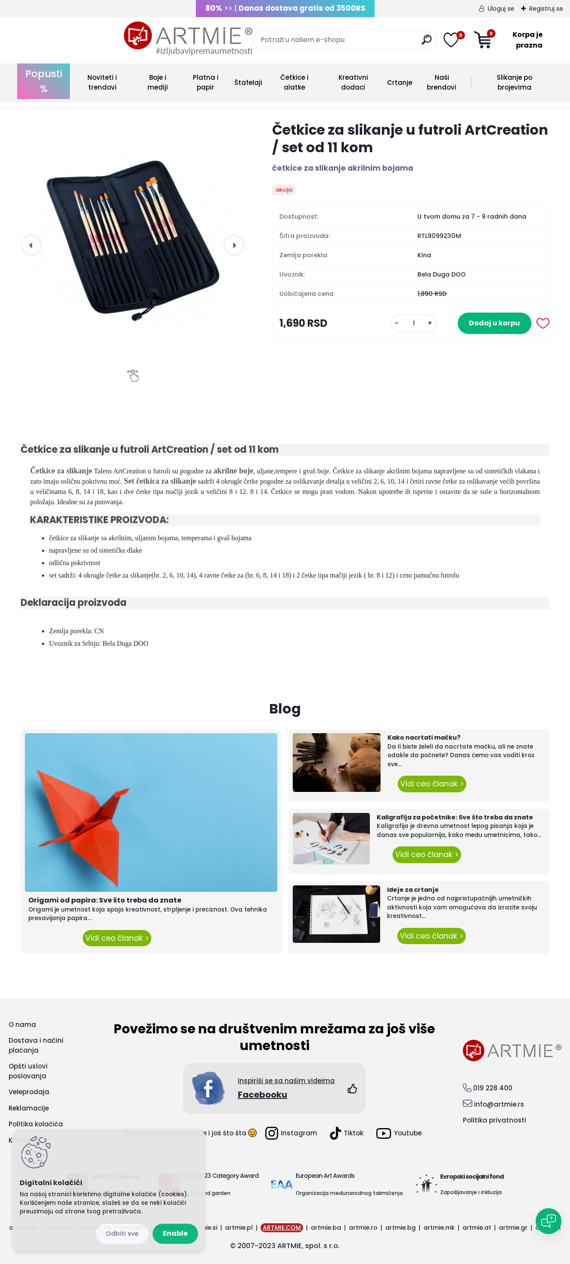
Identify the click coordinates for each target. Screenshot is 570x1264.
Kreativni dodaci (353, 82)
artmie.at (476, 1227)
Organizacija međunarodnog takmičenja (349, 1193)
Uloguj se (501, 8)
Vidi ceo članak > (117, 938)
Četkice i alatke (294, 82)
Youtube (399, 1133)
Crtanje (399, 82)
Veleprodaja (29, 1091)
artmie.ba (326, 1227)
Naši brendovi (441, 82)
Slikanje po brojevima (514, 82)
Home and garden (207, 1193)
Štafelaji (248, 82)
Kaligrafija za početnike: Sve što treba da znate (455, 817)
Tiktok (346, 1133)
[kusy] (402, 324)
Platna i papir (206, 82)
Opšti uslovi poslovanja (28, 1071)
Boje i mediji (157, 82)
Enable (175, 1233)
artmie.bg (400, 1227)
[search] (367, 43)
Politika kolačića (36, 1124)
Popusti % (43, 81)
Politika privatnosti (494, 1120)
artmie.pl (239, 1227)
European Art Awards (325, 1175)
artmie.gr (513, 1227)
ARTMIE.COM (282, 1227)
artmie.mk (439, 1227)
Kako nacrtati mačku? (424, 737)
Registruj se (546, 8)
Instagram (291, 1133)
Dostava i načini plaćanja (36, 1045)
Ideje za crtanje (413, 889)
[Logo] (85, 38)
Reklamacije (29, 1108)
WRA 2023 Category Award (220, 1175)
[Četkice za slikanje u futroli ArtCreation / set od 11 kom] (133, 233)
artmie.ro (363, 1227)
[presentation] (31, 245)
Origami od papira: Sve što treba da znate (104, 900)
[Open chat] (548, 1221)
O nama (22, 1024)
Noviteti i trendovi (102, 82)
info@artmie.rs (499, 1104)
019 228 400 (493, 1087)
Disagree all (122, 1233)
